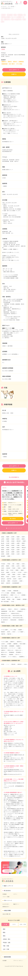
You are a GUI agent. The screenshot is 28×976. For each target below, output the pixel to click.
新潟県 (24, 542)
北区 (7, 571)
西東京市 (8, 584)
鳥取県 (2, 551)
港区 (13, 565)
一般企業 (3, 600)
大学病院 (9, 592)
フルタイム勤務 (4, 643)
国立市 (14, 580)
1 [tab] (6, 529)
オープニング (12, 649)
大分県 (18, 555)
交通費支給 (22, 610)
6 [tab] (14, 529)
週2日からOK (18, 651)
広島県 (18, 551)
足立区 (2, 573)
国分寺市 (9, 580)
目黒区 (23, 567)
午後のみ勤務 (4, 647)
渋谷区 (13, 569)
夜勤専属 (15, 645)
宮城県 (18, 538)
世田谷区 (8, 569)
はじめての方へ (6, 904)
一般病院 (3, 592)
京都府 (2, 549)
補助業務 (11, 656)
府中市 (19, 576)
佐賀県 (2, 555)
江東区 (12, 567)
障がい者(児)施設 (5, 602)
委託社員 (19, 665)
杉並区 (24, 569)
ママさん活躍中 (4, 631)
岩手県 (12, 538)
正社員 (2, 665)
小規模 (19, 649)
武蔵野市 (3, 576)
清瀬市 (8, 582)
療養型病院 (15, 592)
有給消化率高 (13, 621)
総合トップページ (8, 886)
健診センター (18, 598)
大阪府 (7, 549)
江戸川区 (13, 573)
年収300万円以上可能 (5, 617)
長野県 (23, 544)
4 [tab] (11, 529)
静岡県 (7, 546)
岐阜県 (2, 546)
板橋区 (17, 571)
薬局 (13, 600)
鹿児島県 (3, 557)
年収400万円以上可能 (17, 617)
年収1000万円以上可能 (17, 619)
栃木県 (18, 540)
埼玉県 (2, 542)
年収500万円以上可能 (5, 619)
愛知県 (12, 546)
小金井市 (13, 578)
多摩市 (20, 582)
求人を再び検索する (14, 477)
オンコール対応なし (12, 658)
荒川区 (11, 571)
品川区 (18, 567)
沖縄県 (8, 557)
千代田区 (3, 565)
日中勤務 (9, 645)
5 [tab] (13, 529)
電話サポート (16, 904)
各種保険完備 (4, 612)
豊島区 (2, 571)
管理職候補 (11, 653)
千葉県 (7, 542)
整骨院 (8, 600)
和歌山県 (24, 549)
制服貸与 (3, 623)
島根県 (7, 551)
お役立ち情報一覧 (6, 914)
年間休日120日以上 (15, 614)
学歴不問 (3, 635)
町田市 (7, 578)
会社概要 (4, 960)
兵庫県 (12, 549)
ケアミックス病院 (5, 594)
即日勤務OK (18, 653)
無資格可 (3, 633)
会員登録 (4, 894)
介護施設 (18, 600)
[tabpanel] (12, 507)
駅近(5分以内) (4, 649)
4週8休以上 (19, 643)
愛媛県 (12, 553)
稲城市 (2, 584)
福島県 (7, 540)
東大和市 (3, 582)
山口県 (23, 551)
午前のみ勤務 (22, 645)
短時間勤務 (11, 647)
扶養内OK (12, 643)
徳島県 (2, 553)
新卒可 (8, 633)
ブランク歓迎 (13, 631)
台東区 (2, 567)
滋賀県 (23, 546)
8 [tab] (18, 529)
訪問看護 (23, 596)
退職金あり (3, 610)
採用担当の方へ (6, 906)
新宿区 (18, 565)
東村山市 (3, 580)
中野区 (19, 569)
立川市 (25, 573)
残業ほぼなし (4, 656)
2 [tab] (8, 529)
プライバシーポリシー (18, 960)
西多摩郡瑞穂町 (15, 584)
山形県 (2, 540)
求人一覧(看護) (11, 6)
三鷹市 (8, 576)
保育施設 (25, 600)
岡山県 (12, 551)
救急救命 (19, 594)
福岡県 (23, 553)
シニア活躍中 (20, 633)
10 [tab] (21, 529)
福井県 (12, 544)
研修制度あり (21, 621)
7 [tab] (16, 529)
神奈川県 (18, 542)
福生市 (20, 580)
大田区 (2, 569)
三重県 (18, 546)
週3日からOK (4, 653)
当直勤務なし (22, 658)
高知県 (18, 553)
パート (7, 665)
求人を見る (13, 520)
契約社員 (13, 665)
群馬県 (23, 540)
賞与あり (16, 610)
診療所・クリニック (14, 596)
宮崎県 (23, 555)
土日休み (3, 645)
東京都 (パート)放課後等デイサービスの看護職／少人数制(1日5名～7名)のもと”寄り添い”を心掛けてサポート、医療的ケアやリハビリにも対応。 (12, 496)
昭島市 (24, 576)
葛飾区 (7, 573)
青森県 (7, 538)
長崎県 (7, 555)
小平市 (19, 578)
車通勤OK (18, 647)
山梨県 (18, 544)
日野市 (24, 578)
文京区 (23, 565)
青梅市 (13, 576)
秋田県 (23, 538)
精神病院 (13, 594)
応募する (14, 74)
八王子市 (19, 573)
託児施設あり (20, 612)
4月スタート (18, 656)
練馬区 (22, 571)
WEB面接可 (3, 658)
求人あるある (3, 6)
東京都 (12, 542)
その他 (12, 602)
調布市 (2, 578)
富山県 (2, 544)
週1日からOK (10, 651)
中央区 (8, 565)
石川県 (7, 544)
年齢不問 (9, 635)
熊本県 (12, 555)
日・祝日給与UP (4, 621)
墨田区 (7, 567)
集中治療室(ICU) (4, 596)
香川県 (7, 553)
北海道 (2, 538)
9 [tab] (19, 529)
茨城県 (12, 540)
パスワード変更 (6, 896)
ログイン (15, 894)
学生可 (13, 633)
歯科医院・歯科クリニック (7, 598)
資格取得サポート (5, 614)
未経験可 (20, 631)
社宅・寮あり (12, 612)
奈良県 (18, 549)
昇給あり (10, 610)
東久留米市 (14, 582)
